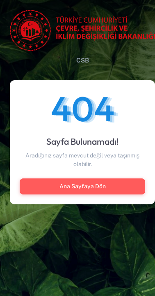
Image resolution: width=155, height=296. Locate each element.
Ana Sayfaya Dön (82, 186)
